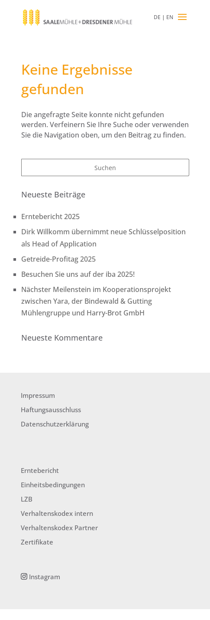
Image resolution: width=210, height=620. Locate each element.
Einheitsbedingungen (53, 484)
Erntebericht (40, 470)
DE (157, 17)
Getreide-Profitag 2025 (58, 259)
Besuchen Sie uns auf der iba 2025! (78, 274)
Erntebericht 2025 (50, 216)
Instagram (43, 576)
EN (169, 17)
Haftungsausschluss (51, 409)
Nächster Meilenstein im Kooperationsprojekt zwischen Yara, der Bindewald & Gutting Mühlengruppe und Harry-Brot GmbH (96, 301)
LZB (26, 499)
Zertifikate (37, 542)
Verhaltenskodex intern (57, 513)
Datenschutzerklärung (55, 424)
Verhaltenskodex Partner (59, 527)
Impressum (38, 395)
